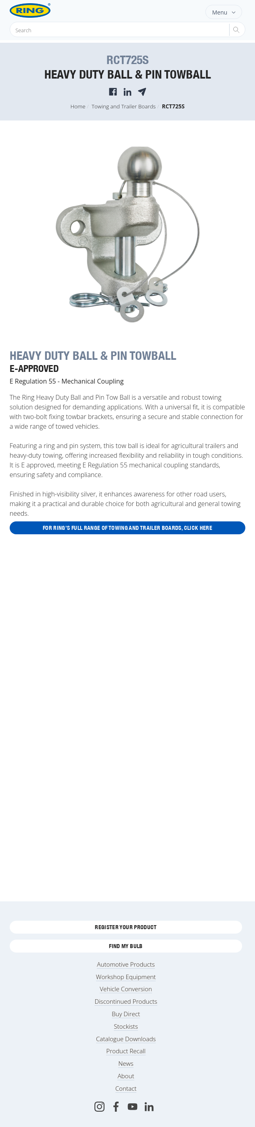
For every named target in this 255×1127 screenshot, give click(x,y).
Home (78, 106)
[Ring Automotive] (43, 10)
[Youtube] (133, 1107)
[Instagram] (99, 1107)
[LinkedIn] (149, 1107)
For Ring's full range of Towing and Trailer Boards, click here (127, 527)
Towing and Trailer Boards (124, 106)
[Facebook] (116, 1107)
